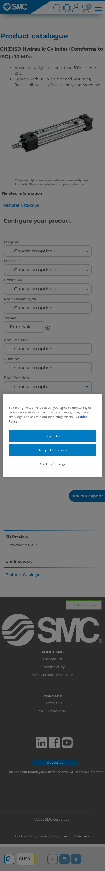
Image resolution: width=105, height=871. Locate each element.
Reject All (52, 436)
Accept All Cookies (52, 450)
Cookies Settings (52, 464)
